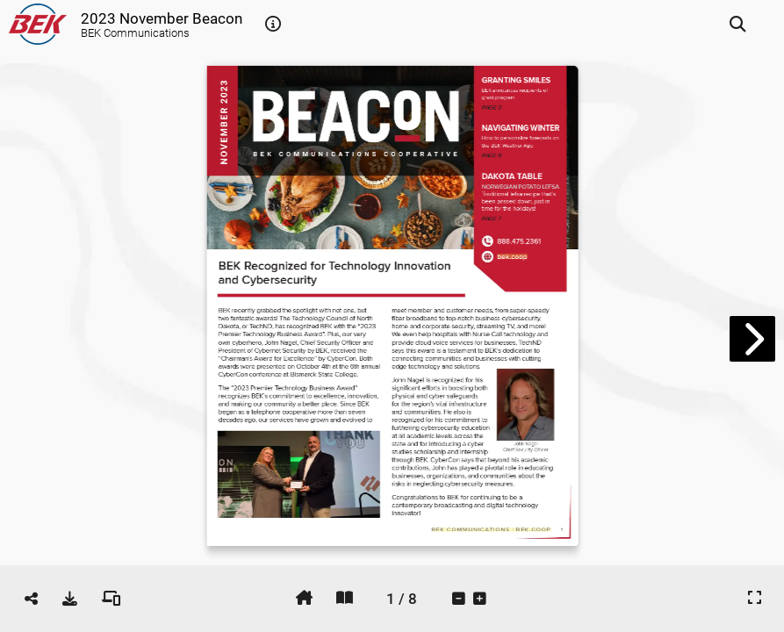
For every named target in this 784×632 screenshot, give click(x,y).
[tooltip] (273, 24)
